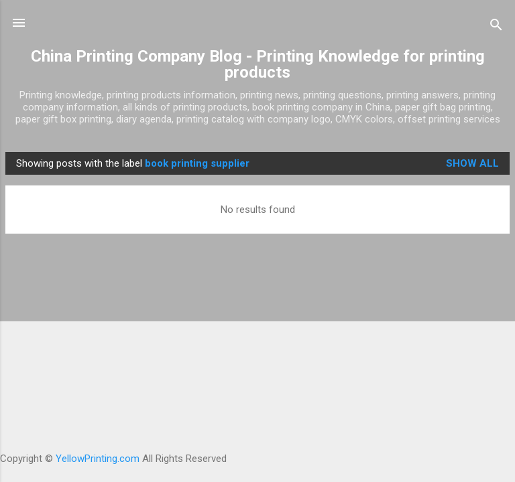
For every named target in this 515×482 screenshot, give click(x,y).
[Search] (496, 27)
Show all (472, 163)
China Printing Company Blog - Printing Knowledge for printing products (258, 64)
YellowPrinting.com (97, 459)
